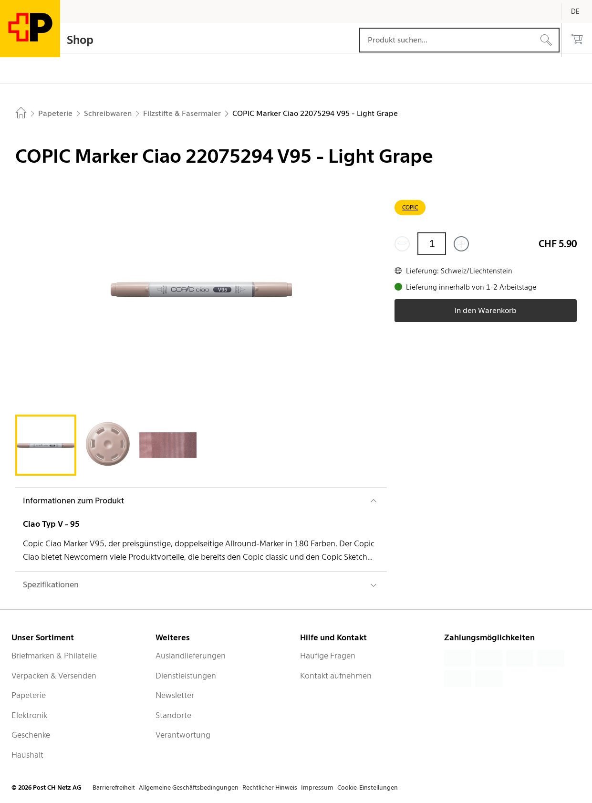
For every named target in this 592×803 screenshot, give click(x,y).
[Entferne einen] (402, 243)
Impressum (317, 787)
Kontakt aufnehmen (336, 675)
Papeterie (28, 695)
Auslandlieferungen (191, 655)
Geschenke (30, 735)
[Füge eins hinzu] (461, 243)
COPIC (410, 207)
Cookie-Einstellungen (367, 787)
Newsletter (175, 695)
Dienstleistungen (186, 675)
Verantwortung (183, 735)
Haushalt (27, 755)
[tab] (45, 445)
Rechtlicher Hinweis (269, 787)
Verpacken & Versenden (53, 675)
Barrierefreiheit (114, 787)
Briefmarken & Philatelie (54, 655)
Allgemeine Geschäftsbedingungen (189, 787)
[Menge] (431, 243)
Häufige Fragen (327, 655)
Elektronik (29, 715)
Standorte (173, 715)
